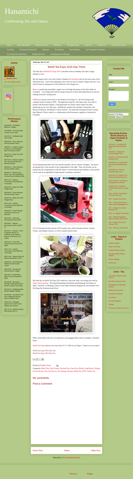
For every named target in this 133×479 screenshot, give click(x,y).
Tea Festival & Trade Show (17, 54)
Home (9, 45)
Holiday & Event (38, 54)
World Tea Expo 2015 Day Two (44, 353)
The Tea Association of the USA (119, 308)
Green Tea (74, 368)
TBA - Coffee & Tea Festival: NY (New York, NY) (118, 194)
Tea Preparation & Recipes (60, 54)
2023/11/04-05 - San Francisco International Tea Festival (118, 181)
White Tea (77, 371)
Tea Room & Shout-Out (28, 50)
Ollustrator (73, 474)
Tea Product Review (119, 45)
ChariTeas (75, 79)
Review (41, 371)
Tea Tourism (59, 50)
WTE (84, 371)
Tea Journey (112, 297)
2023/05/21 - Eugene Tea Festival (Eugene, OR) (116, 152)
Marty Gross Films (114, 247)
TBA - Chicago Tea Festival (117, 199)
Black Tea (45, 368)
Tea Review (101, 45)
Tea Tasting (62, 371)
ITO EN (36, 228)
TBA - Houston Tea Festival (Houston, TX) (117, 209)
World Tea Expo (39, 346)
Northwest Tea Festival (116, 290)
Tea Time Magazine (115, 301)
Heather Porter (45, 365)
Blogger (90, 474)
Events (56, 368)
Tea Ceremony (74, 50)
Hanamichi (22, 11)
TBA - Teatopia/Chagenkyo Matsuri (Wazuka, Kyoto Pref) (118, 218)
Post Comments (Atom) (71, 458)
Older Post (95, 450)
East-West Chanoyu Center (117, 281)
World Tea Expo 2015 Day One (44, 351)
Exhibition (57, 45)
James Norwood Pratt (40, 283)
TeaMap (111, 304)
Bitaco (35, 89)
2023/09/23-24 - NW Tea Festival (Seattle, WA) (116, 171)
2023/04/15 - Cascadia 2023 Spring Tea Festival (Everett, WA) (118, 146)
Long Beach (88, 368)
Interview (88, 45)
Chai (51, 368)
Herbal (81, 368)
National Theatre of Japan (117, 250)
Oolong (97, 368)
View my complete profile (12, 82)
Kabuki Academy (114, 243)
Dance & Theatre (41, 45)
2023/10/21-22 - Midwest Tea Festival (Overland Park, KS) (118, 176)
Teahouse (45, 50)
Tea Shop (10, 50)
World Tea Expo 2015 (53, 71)
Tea (46, 371)
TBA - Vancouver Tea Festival (118, 228)
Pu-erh (35, 371)
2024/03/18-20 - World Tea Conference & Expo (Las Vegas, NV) (119, 188)
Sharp (35, 165)
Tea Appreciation (73, 45)
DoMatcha (36, 100)
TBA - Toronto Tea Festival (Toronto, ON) (117, 223)
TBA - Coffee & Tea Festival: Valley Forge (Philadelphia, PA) (118, 203)
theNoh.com (112, 263)
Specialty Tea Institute (115, 294)
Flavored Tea (64, 368)
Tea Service (52, 371)
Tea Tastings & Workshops (95, 50)
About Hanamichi (23, 45)
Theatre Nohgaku (114, 259)
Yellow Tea (91, 371)
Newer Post (38, 450)
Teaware (70, 371)
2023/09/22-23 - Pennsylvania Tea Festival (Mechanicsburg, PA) (118, 164)
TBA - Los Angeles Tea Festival (119, 213)
